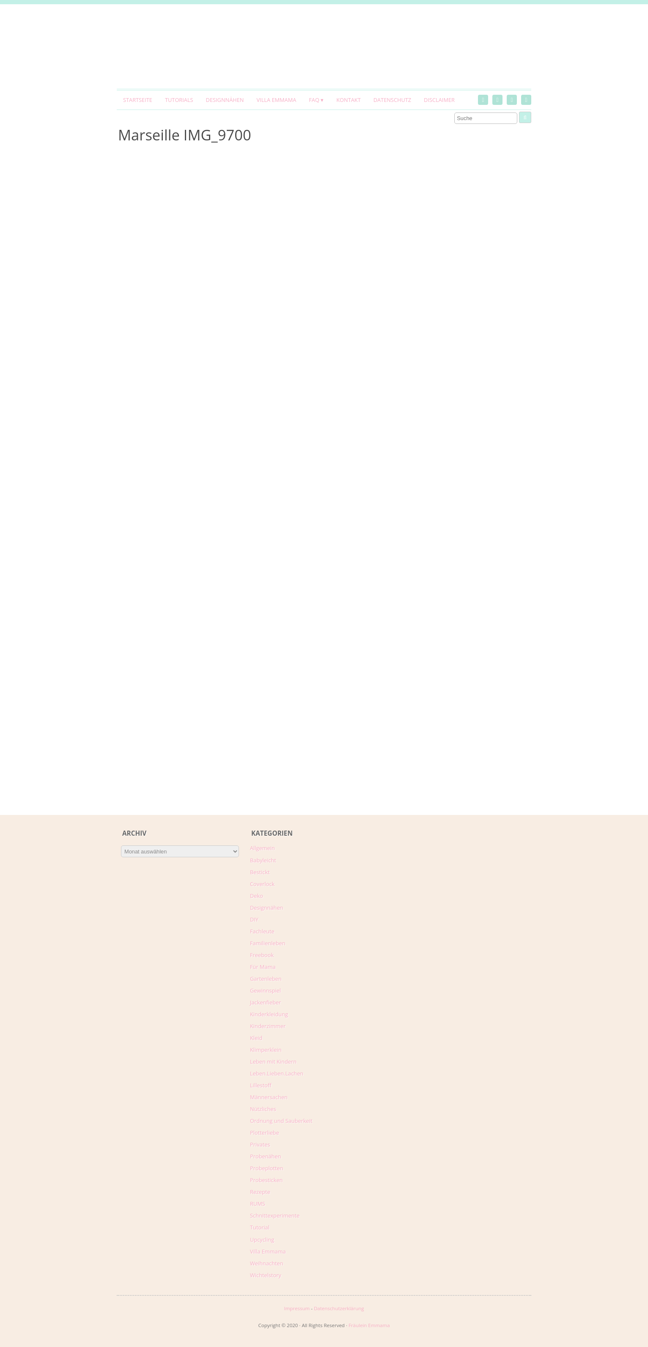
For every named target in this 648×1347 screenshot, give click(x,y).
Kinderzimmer (268, 1026)
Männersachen (269, 1097)
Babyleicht (263, 860)
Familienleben (268, 943)
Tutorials (179, 100)
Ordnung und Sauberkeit (281, 1121)
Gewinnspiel (265, 990)
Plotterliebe (264, 1132)
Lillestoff (261, 1085)
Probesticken (266, 1180)
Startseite (137, 100)
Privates (260, 1144)
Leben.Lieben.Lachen (276, 1073)
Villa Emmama (276, 100)
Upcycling (262, 1239)
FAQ (314, 100)
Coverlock (262, 884)
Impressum (297, 1308)
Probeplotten (266, 1168)
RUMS (257, 1203)
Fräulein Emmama (369, 1325)
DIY (254, 919)
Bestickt (260, 872)
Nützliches (263, 1109)
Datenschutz (392, 100)
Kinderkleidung (269, 1014)
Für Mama (263, 967)
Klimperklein (266, 1049)
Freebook (262, 955)
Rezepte (260, 1192)
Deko (256, 896)
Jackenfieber (265, 1002)
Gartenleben (266, 978)
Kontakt (348, 100)
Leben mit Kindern (273, 1061)
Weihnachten (266, 1263)
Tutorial (259, 1227)
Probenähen (265, 1156)
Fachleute (262, 931)
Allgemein (262, 848)
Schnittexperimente (274, 1215)
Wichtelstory (265, 1275)
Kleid (256, 1038)
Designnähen (225, 100)
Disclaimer (439, 100)
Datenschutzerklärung (339, 1308)
